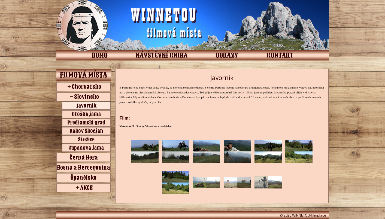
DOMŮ (100, 55)
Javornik (86, 105)
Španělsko (83, 177)
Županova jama (86, 148)
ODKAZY (227, 55)
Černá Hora (83, 157)
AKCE (86, 187)
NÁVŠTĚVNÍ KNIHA (161, 55)
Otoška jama (86, 114)
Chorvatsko (86, 86)
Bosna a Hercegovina (83, 167)
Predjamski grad (86, 122)
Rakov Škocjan (86, 131)
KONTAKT (279, 55)
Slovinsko (86, 97)
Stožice (86, 139)
